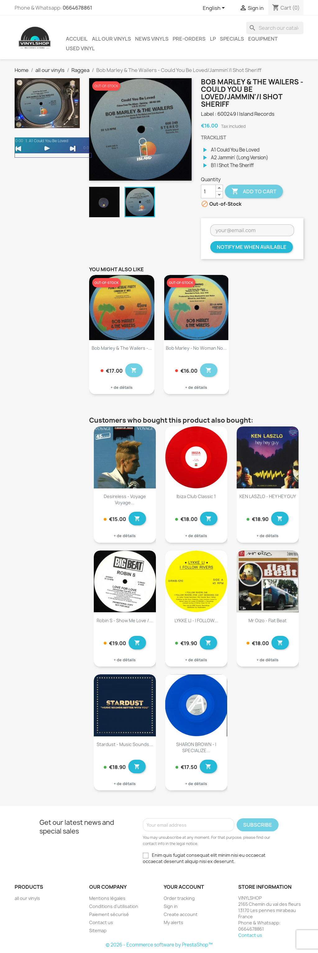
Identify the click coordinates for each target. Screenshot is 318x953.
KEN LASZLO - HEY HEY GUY (267, 496)
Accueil (77, 38)
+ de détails (122, 387)
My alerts (173, 922)
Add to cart (253, 191)
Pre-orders (189, 38)
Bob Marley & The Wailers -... (122, 348)
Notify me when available (251, 247)
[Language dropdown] (215, 8)
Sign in (171, 906)
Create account (181, 914)
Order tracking (179, 898)
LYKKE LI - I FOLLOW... (196, 620)
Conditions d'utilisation (113, 906)
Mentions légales (107, 898)
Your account (184, 886)
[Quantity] (208, 191)
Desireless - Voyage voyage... (125, 499)
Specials (232, 38)
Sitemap (98, 930)
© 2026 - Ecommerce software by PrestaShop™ (159, 945)
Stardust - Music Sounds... (125, 744)
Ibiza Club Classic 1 (196, 496)
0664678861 (77, 7)
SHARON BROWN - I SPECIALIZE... (196, 747)
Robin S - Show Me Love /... (125, 620)
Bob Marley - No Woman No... (196, 348)
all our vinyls (111, 38)
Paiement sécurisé (109, 914)
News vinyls (152, 38)
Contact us (101, 922)
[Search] (274, 28)
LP (213, 38)
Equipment (263, 38)
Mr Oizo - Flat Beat (267, 620)
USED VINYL (80, 48)
